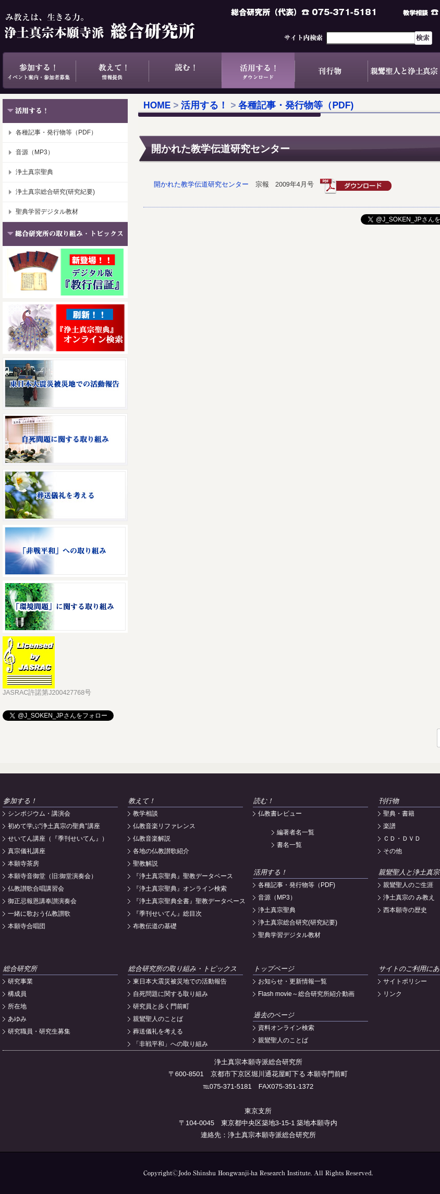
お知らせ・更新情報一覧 (292, 981)
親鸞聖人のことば (158, 1019)
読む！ (185, 70)
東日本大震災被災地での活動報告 (180, 981)
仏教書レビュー (280, 813)
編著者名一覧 (295, 832)
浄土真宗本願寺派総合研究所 (115, 26)
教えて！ (112, 70)
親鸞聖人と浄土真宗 (408, 872)
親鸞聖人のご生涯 (408, 885)
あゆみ (17, 1019)
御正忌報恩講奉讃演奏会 (42, 901)
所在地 (17, 1006)
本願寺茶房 (23, 863)
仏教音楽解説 (151, 838)
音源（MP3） (35, 152)
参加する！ (39, 70)
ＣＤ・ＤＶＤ (402, 838)
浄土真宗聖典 (34, 172)
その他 (392, 851)
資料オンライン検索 (286, 1027)
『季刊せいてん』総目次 (167, 913)
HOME (157, 105)
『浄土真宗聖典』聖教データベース (183, 876)
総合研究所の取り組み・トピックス (182, 969)
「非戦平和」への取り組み (170, 1044)
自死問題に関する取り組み (170, 994)
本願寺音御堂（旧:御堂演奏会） (52, 876)
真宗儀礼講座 (26, 851)
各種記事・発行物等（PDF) (295, 105)
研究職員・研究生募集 (39, 1031)
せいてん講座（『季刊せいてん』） (58, 838)
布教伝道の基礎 (155, 926)
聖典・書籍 (398, 813)
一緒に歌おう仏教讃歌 (39, 913)
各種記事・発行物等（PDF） (56, 132)
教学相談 (145, 813)
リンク (392, 994)
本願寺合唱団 (26, 926)
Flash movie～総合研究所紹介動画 (306, 994)
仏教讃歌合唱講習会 (36, 888)
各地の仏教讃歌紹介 (161, 851)
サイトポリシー (405, 981)
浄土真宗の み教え (409, 897)
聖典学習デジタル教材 (47, 211)
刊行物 (331, 70)
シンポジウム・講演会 (39, 813)
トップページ (273, 969)
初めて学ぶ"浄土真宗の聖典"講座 (54, 826)
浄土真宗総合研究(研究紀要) (55, 191)
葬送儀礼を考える (158, 1031)
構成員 (17, 994)
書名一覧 (289, 844)
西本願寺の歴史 (405, 910)
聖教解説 (145, 863)
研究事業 (20, 981)
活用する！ (258, 70)
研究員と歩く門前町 (161, 1006)
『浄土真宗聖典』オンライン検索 (180, 888)
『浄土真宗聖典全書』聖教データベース (189, 901)
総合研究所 (20, 969)
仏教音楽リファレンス (164, 826)
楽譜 (389, 826)
